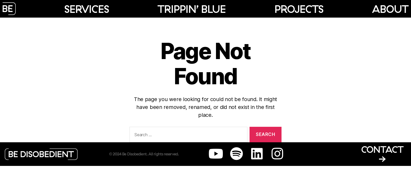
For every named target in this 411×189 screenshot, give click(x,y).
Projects (298, 9)
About (390, 9)
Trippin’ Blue (192, 9)
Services (86, 9)
